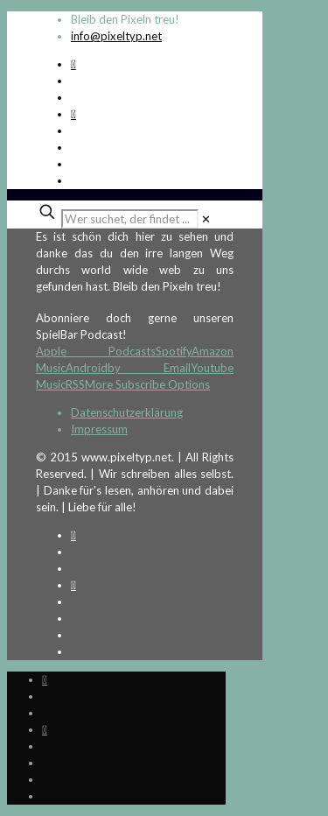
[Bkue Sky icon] (73, 114)
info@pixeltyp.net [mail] (116, 36)
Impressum (99, 429)
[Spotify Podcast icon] (73, 64)
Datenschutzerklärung (127, 412)
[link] (206, 219)
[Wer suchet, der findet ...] (130, 219)
